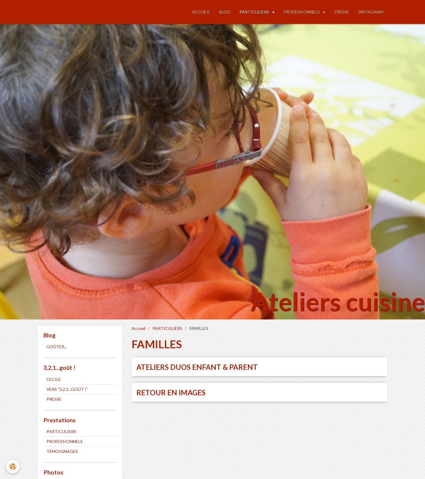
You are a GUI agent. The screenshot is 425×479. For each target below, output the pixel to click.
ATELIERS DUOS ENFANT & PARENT (197, 367)
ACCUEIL (201, 11)
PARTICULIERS (254, 11)
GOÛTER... (56, 346)
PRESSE (341, 11)
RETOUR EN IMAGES (171, 392)
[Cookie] (12, 466)
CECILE (53, 379)
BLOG (224, 11)
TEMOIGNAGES (62, 451)
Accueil (138, 328)
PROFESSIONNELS (302, 11)
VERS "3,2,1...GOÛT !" (67, 389)
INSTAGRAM (370, 11)
